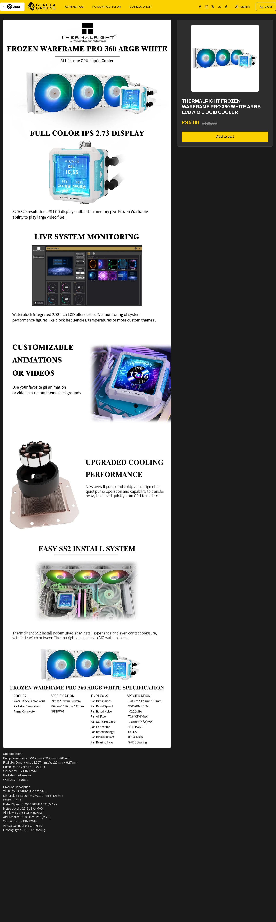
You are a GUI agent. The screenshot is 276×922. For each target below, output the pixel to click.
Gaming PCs (74, 6)
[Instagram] (206, 7)
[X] (213, 7)
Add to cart (225, 137)
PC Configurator (106, 6)
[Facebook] (200, 7)
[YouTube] (219, 7)
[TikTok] (226, 7)
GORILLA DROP (140, 6)
